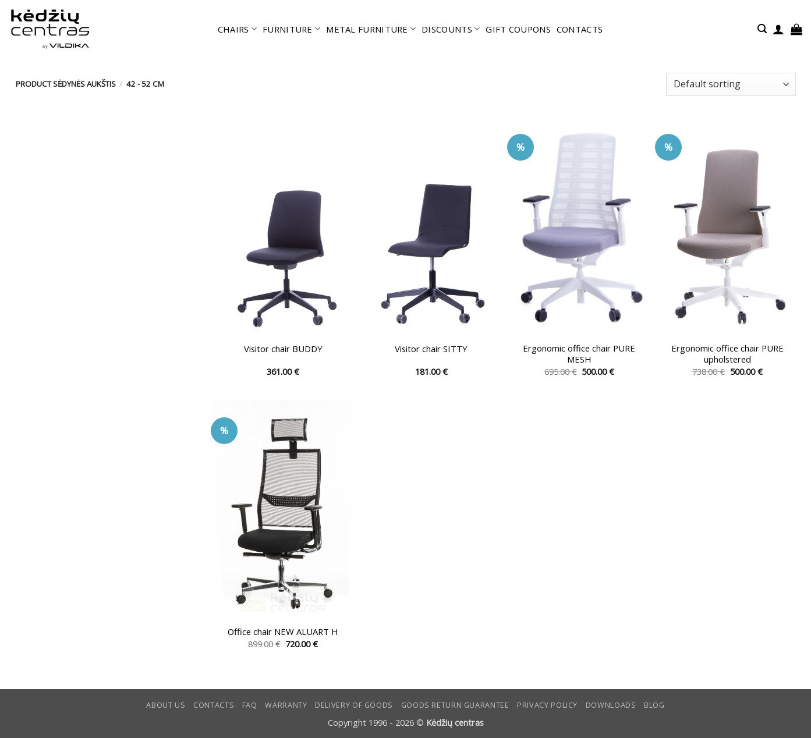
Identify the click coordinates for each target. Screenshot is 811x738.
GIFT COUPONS (518, 29)
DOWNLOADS (611, 705)
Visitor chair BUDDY (283, 348)
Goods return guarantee (455, 705)
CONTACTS (580, 29)
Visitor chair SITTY (431, 348)
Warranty (286, 705)
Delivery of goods (354, 705)
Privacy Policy (547, 705)
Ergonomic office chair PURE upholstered (727, 354)
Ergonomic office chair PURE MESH (579, 354)
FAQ (249, 705)
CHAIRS (237, 29)
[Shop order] (730, 84)
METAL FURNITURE (371, 29)
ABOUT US (165, 705)
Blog (654, 705)
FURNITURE (291, 29)
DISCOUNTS (451, 29)
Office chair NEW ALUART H (283, 631)
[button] (762, 28)
